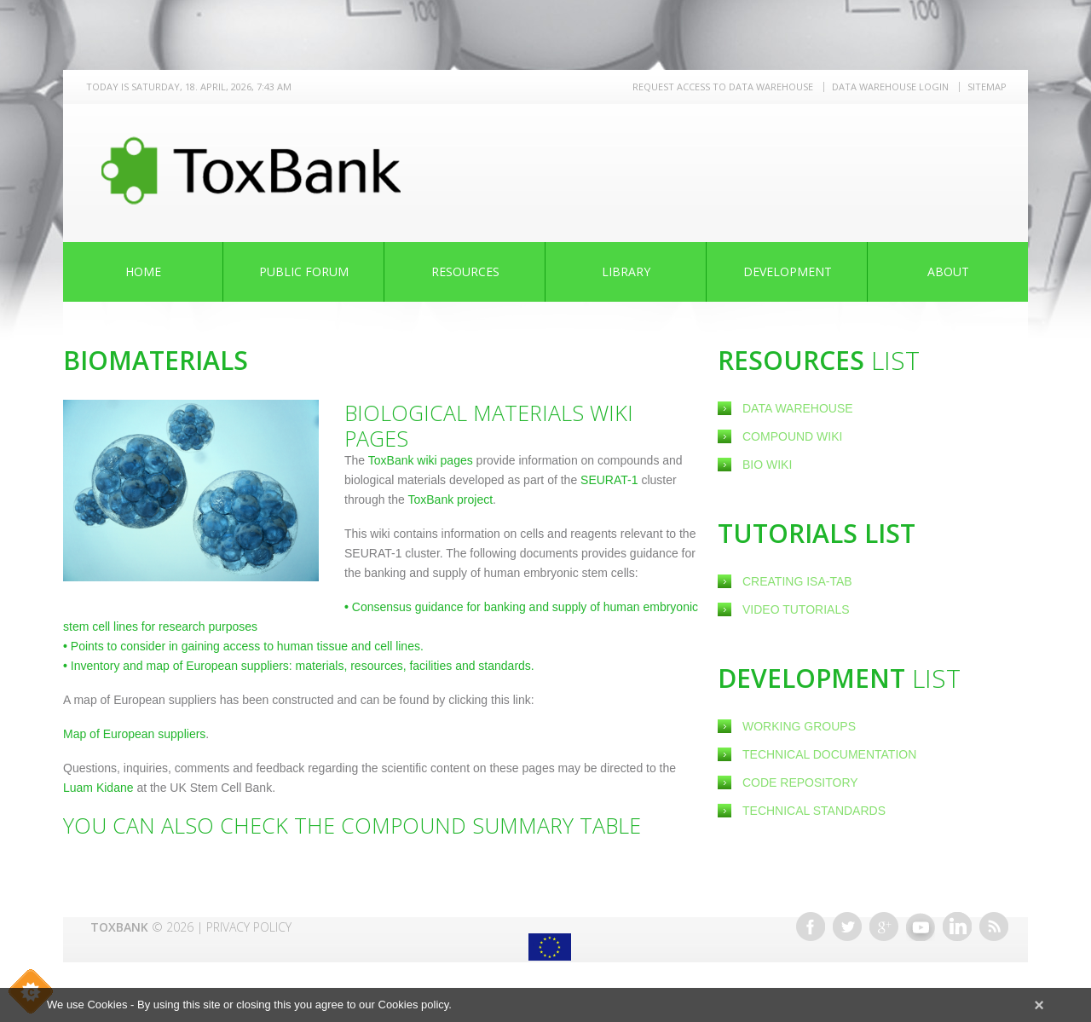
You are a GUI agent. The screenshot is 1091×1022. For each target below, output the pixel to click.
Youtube (920, 926)
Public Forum (304, 271)
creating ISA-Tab (797, 581)
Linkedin (957, 926)
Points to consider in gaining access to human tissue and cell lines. (243, 646)
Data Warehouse (797, 408)
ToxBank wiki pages (420, 460)
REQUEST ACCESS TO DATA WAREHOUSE (722, 86)
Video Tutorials (796, 609)
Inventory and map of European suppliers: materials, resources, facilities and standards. (298, 666)
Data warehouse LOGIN (890, 86)
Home (143, 271)
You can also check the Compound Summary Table (352, 825)
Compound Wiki (792, 436)
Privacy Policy (249, 927)
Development (787, 271)
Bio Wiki (767, 464)
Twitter (847, 926)
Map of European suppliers (134, 734)
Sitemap (987, 86)
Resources (465, 271)
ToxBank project (449, 499)
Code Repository (800, 782)
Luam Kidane (98, 787)
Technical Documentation (829, 754)
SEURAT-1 (609, 480)
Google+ (883, 926)
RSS (993, 926)
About (948, 271)
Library (626, 271)
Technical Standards (814, 810)
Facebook (810, 926)
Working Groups (799, 726)
